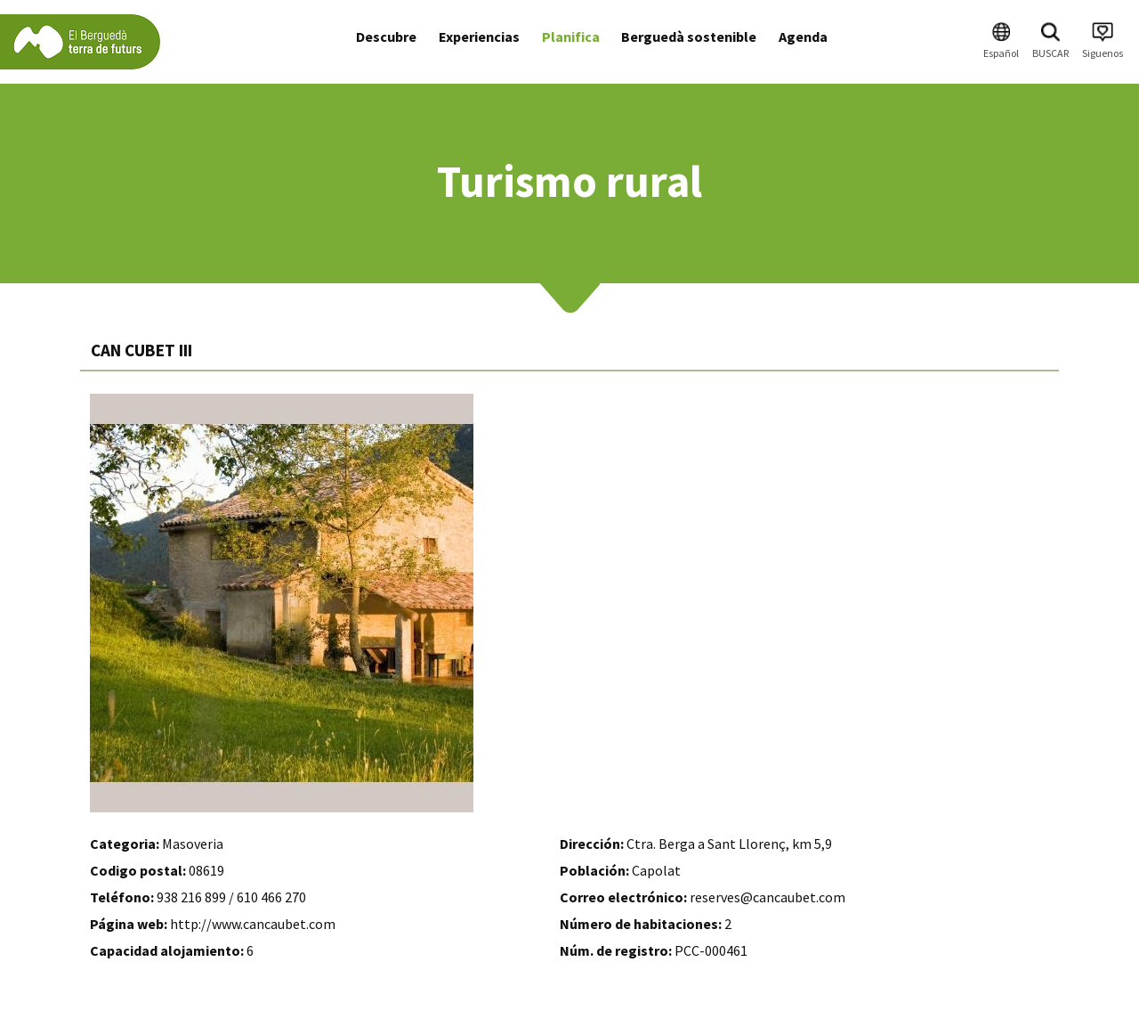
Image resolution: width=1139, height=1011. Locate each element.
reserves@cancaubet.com (767, 897)
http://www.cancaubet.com (252, 924)
